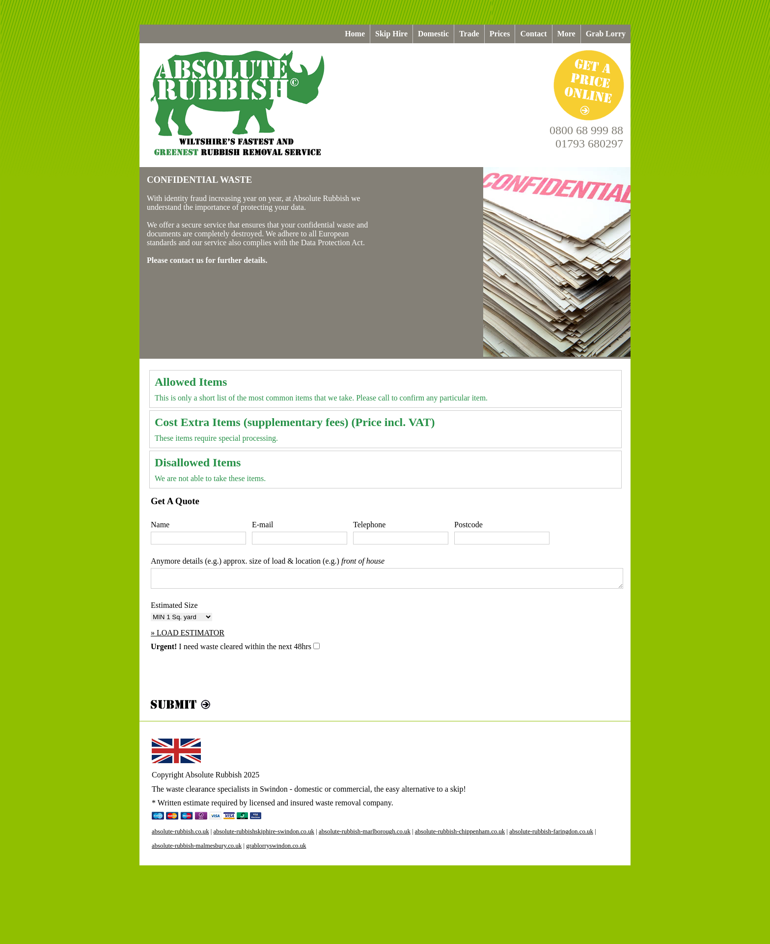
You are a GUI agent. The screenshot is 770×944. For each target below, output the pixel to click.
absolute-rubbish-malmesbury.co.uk (197, 845)
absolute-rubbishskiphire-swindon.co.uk (264, 831)
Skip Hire (391, 33)
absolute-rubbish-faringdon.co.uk (551, 831)
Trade (469, 33)
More (566, 33)
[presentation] (225, 677)
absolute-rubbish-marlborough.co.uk (365, 831)
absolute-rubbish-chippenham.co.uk (460, 831)
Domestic (433, 33)
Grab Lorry (606, 33)
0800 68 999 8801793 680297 (586, 137)
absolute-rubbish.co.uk (180, 831)
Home (355, 33)
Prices (500, 33)
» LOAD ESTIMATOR (187, 633)
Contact (533, 33)
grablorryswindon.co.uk (276, 845)
